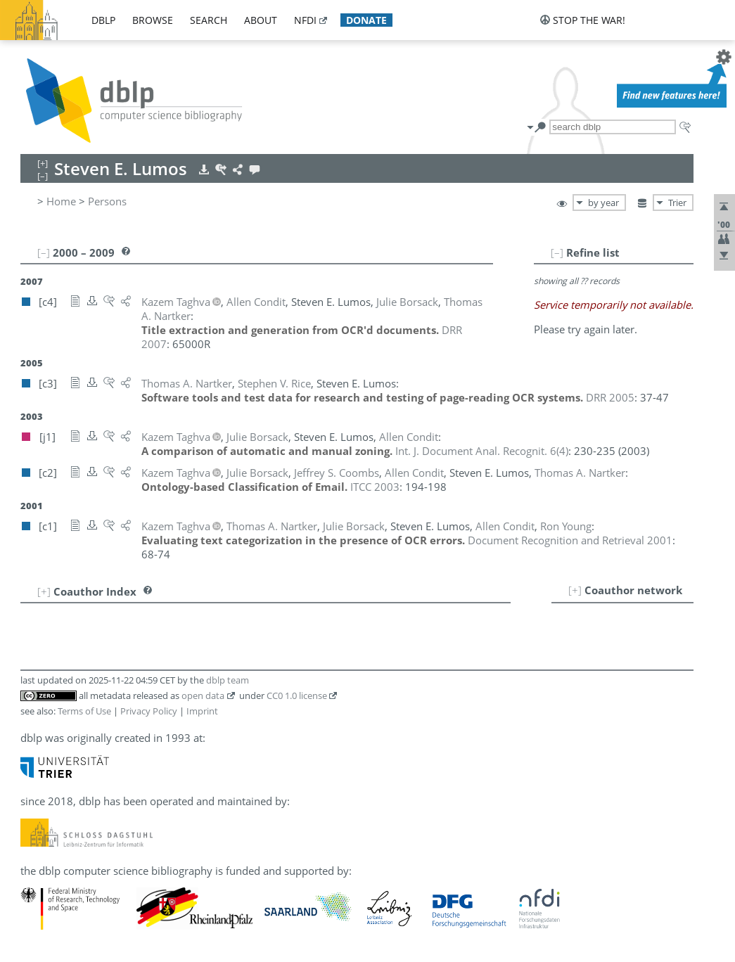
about (260, 20)
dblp (103, 20)
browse (152, 20)
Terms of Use (84, 711)
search (208, 20)
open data (202, 695)
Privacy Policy (148, 711)
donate (366, 20)
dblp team (227, 680)
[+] (575, 590)
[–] (557, 252)
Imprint (202, 711)
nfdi (305, 20)
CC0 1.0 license (297, 695)
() (481, 451)
